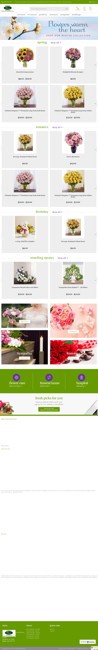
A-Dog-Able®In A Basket (25, 241)
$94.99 (25, 163)
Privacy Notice (71, 648)
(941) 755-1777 (8, 2)
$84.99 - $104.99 (25, 79)
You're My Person (73, 157)
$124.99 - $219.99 (73, 117)
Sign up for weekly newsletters (49, 409)
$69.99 (73, 79)
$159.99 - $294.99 (25, 117)
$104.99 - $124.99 (73, 294)
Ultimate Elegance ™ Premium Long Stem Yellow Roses (73, 111)
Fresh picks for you (49, 400)
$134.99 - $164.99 (25, 294)
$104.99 (73, 163)
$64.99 (25, 248)
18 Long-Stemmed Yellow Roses (25, 157)
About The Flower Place (9, 419)
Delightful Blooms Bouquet (73, 72)
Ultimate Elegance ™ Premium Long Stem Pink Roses (25, 111)
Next (95, 65)
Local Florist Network (82, 648)
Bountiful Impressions (25, 72)
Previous (2, 65)
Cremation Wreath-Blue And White (25, 287)
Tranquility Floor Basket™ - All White (73, 287)
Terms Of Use (62, 648)
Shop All (55, 42)
